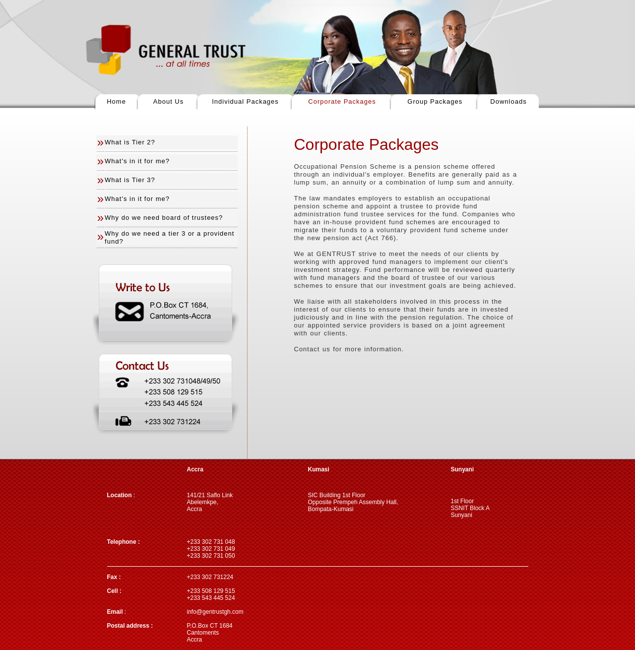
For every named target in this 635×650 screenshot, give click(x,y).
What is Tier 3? (130, 180)
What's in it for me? (137, 161)
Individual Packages (245, 101)
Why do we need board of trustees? (164, 217)
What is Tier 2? (130, 142)
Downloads (508, 101)
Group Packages (434, 101)
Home (116, 101)
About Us (168, 101)
